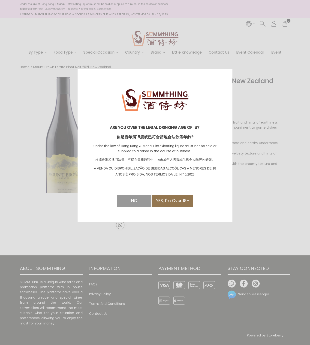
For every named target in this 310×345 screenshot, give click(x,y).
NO (134, 200)
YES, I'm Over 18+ (173, 200)
